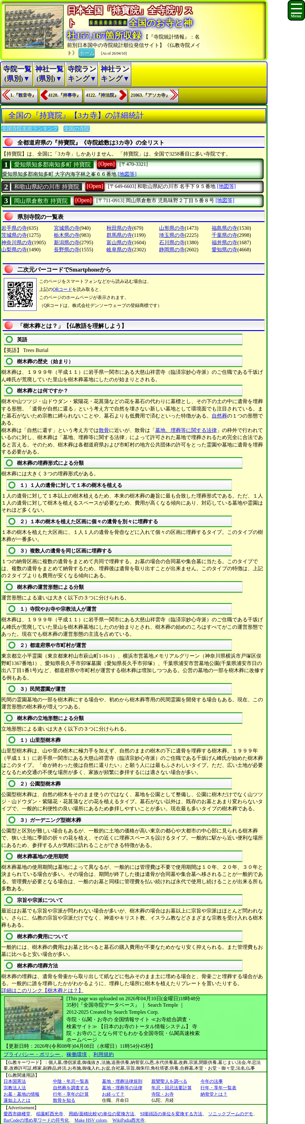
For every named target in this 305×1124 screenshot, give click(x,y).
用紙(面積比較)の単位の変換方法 (101, 1113)
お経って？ (113, 1094)
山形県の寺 (172, 228)
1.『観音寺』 (23, 95)
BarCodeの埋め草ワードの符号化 (36, 1120)
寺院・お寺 (162, 1094)
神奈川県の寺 (16, 242)
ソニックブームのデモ (230, 1113)
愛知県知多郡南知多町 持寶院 (52, 164)
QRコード (62, 289)
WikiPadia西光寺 (129, 1120)
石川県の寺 (172, 242)
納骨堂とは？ (213, 1094)
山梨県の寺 (14, 249)
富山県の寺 (119, 242)
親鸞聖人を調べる (169, 1081)
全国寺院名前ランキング (30, 128)
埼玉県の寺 (172, 235)
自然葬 (219, 415)
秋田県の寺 (119, 228)
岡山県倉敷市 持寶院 (41, 201)
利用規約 (103, 1054)
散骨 (104, 430)
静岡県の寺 (172, 249)
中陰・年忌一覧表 (71, 1081)
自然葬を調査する (71, 1087)
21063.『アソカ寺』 (150, 95)
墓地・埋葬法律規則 (122, 1081)
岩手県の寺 (14, 228)
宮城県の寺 (67, 228)
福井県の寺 (224, 242)
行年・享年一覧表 (218, 1087)
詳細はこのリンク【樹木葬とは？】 (42, 990)
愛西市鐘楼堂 (17, 1113)
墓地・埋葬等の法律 (122, 1087)
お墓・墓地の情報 (21, 1094)
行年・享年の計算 (71, 1094)
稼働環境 (76, 1054)
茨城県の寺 (14, 235)
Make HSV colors (90, 1120)
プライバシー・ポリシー (32, 1054)
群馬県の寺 (119, 235)
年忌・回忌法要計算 (171, 1087)
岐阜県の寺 (119, 249)
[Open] (106, 164)
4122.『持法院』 (102, 95)
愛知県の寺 (224, 249)
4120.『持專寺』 (64, 95)
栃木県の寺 (67, 235)
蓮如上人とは (17, 1100)
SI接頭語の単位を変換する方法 (171, 1113)
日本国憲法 (15, 1081)
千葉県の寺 (224, 235)
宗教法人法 (15, 1087)
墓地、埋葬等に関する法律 (186, 430)
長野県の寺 (67, 249)
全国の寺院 (76, 128)
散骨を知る (64, 1100)
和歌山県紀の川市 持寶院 (46, 187)
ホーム (86, 52)
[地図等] (127, 174)
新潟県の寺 (67, 242)
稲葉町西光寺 (49, 1113)
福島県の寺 (224, 228)
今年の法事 (211, 1081)
